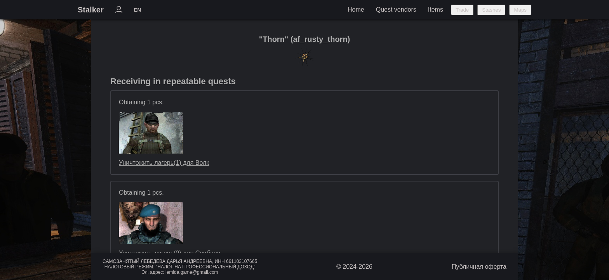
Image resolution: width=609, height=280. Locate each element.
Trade (462, 10)
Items (435, 9)
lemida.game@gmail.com (191, 272)
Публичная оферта (479, 266)
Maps (520, 10)
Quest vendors (396, 9)
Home (356, 9)
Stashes (491, 10)
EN (137, 10)
